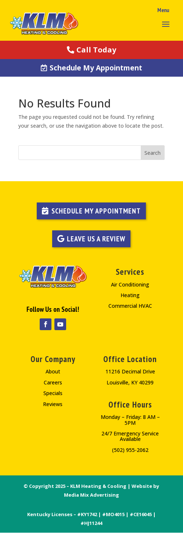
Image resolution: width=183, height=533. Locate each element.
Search (152, 152)
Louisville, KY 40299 (130, 382)
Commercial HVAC (130, 305)
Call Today (96, 50)
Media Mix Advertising (91, 495)
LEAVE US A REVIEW (96, 239)
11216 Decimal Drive (130, 371)
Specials (52, 393)
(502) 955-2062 (130, 449)
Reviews (52, 404)
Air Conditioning (130, 284)
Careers (53, 382)
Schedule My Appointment (96, 68)
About (53, 371)
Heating (130, 295)
